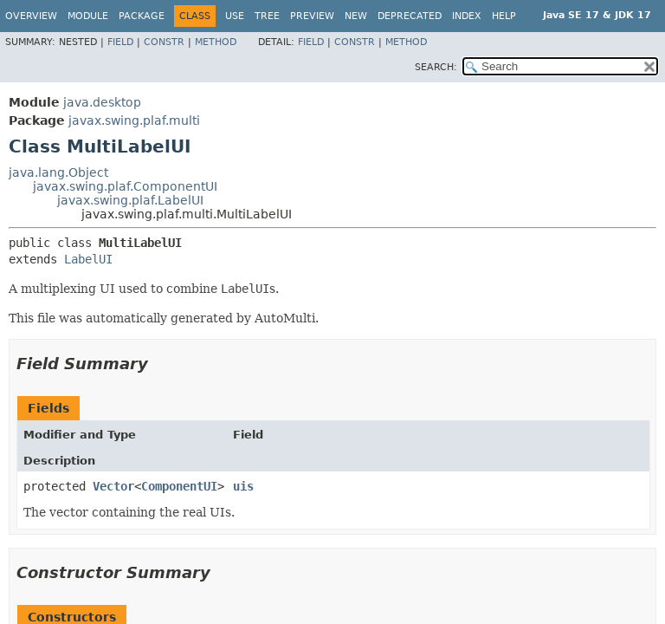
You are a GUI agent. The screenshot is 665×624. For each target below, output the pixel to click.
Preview (312, 16)
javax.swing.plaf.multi (134, 120)
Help (504, 16)
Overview (31, 16)
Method (215, 42)
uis (243, 486)
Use (234, 16)
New (356, 16)
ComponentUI (179, 486)
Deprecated (410, 16)
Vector (113, 486)
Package (142, 16)
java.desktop (102, 102)
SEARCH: (436, 67)
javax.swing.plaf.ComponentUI (125, 186)
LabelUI (88, 259)
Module (88, 16)
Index (466, 16)
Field (120, 42)
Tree (267, 16)
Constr (164, 42)
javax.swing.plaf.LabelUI (130, 200)
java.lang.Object (58, 172)
